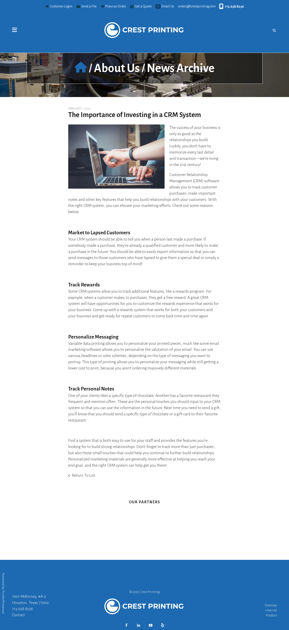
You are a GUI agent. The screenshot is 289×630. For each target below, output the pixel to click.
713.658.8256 (234, 6)
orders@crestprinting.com (197, 6)
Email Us (167, 6)
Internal (271, 610)
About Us (117, 68)
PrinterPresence (3, 602)
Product (271, 615)
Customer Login (61, 6)
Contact (18, 615)
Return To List (83, 475)
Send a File (89, 6)
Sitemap (271, 605)
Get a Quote (143, 6)
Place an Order (115, 6)
